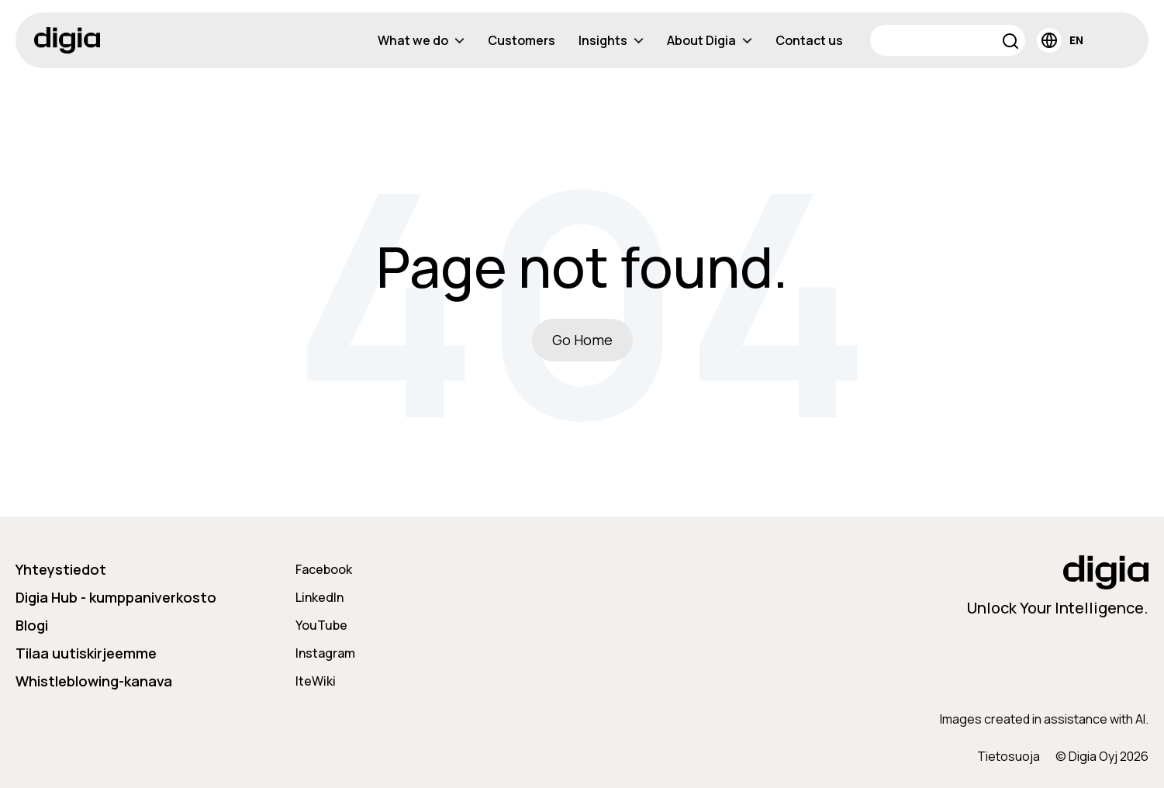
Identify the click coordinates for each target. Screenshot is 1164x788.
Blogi (32, 625)
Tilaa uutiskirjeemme (86, 653)
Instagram (325, 653)
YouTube (321, 625)
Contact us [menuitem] (809, 40)
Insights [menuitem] (611, 40)
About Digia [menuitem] (709, 40)
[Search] (947, 40)
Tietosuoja (1008, 756)
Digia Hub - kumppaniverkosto (116, 597)
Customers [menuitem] (521, 40)
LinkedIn (319, 597)
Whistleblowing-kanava (94, 681)
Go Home (582, 339)
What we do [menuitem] (421, 40)
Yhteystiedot (61, 569)
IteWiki (315, 681)
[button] (1011, 43)
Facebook (323, 569)
